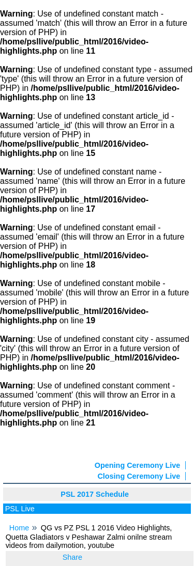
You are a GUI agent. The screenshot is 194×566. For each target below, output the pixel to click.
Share (72, 557)
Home (19, 528)
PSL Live (21, 509)
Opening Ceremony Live (138, 465)
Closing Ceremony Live (138, 476)
